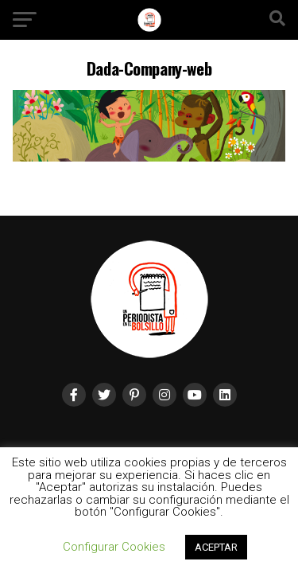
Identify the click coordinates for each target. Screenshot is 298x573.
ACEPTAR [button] (216, 547)
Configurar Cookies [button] (114, 547)
